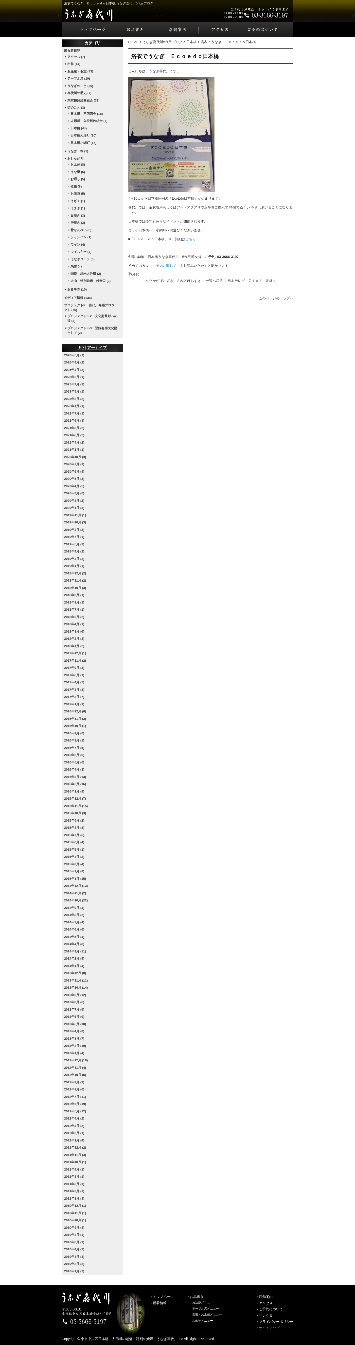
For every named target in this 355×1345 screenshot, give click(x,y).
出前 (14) (73, 64)
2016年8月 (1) (74, 740)
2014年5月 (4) (74, 937)
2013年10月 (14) (76, 987)
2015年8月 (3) (74, 827)
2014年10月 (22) (76, 900)
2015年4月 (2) (74, 857)
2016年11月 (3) (75, 719)
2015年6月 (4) (74, 842)
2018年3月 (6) (74, 631)
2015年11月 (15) (76, 806)
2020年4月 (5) (74, 486)
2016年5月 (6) (74, 762)
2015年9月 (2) (74, 820)
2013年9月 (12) (75, 995)
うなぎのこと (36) (80, 86)
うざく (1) (78, 201)
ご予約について (267, 29)
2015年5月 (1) (74, 849)
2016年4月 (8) (74, 769)
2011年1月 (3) (74, 1198)
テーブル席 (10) (78, 78)
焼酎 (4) (76, 266)
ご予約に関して (164, 266)
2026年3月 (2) (74, 370)
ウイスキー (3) (81, 252)
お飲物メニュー (202, 1320)
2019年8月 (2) (74, 530)
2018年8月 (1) (74, 602)
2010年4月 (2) (74, 1249)
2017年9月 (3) (74, 668)
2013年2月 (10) (75, 1046)
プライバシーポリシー (276, 1322)
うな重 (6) (78, 172)
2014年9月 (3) (74, 908)
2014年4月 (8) (74, 944)
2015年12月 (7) (75, 798)
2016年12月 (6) (75, 711)
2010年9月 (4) (74, 1227)
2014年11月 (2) (75, 893)
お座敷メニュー (202, 1302)
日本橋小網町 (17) (83, 143)
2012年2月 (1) (74, 1133)
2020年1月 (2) (74, 508)
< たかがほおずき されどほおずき (173, 281)
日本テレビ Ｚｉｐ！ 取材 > (251, 281)
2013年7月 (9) (74, 1009)
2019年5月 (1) (74, 544)
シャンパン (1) (81, 237)
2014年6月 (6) (74, 929)
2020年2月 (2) (74, 500)
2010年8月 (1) (74, 1235)
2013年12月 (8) (75, 973)
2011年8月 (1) (74, 1176)
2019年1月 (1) (74, 566)
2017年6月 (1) (74, 675)
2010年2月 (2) (74, 1264)
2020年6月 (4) (74, 471)
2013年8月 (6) (74, 1002)
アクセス (220, 29)
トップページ (88, 29)
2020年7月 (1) (74, 464)
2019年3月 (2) (74, 559)
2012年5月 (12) (75, 1111)
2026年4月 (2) (74, 362)
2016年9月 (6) (74, 733)
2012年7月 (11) (75, 1097)
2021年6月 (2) (74, 435)
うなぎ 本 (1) (77, 151)
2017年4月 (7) (74, 682)
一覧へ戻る (214, 281)
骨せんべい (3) (81, 230)
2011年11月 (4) (75, 1155)
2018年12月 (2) (75, 573)
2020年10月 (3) (75, 457)
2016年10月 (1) (75, 726)
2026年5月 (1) (74, 355)
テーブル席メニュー (205, 1308)
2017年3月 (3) (74, 689)
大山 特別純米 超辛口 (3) (91, 281)
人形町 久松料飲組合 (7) (89, 121)
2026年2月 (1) (74, 377)
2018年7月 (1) (74, 609)
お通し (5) (78, 179)
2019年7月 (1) (74, 537)
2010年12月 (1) (75, 1205)
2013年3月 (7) (74, 1038)
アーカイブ (97, 347)
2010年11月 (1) (75, 1213)
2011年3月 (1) (74, 1184)
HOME (133, 42)
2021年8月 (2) (74, 428)
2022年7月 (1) (74, 413)
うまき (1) (78, 208)
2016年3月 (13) (75, 777)
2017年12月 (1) (75, 653)
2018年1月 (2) (74, 646)
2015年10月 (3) (75, 813)
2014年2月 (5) (74, 958)
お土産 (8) (78, 164)
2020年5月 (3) (74, 479)
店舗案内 (177, 29)
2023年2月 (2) (74, 399)
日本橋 (191, 42)
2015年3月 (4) (74, 864)
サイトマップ (269, 1328)
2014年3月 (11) (75, 951)
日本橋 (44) (79, 128)
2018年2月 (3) (74, 638)
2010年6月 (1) (74, 1242)
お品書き (135, 29)
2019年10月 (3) (75, 522)
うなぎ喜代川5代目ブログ (162, 42)
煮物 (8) (76, 186)
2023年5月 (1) (74, 391)
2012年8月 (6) (74, 1089)
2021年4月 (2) (74, 442)
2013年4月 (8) (74, 1031)
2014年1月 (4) (74, 966)
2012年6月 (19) (75, 1104)
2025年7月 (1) (74, 384)
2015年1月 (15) (75, 878)
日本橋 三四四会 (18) (87, 114)
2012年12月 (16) (76, 1060)
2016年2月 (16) (75, 784)
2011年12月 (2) (75, 1147)
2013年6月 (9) (74, 1016)
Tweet (133, 274)
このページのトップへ (276, 298)
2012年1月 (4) (74, 1140)
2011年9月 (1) (74, 1169)
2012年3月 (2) (74, 1126)
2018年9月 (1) (74, 595)
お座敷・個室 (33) (80, 71)
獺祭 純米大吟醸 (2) (86, 274)
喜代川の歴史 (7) (79, 93)
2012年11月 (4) (75, 1067)
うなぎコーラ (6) (83, 259)
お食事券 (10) (77, 289)
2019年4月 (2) (74, 551)
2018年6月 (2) (74, 617)
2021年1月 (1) (74, 449)
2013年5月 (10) (75, 1024)
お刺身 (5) (78, 193)
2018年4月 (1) (74, 624)
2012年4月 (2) (74, 1118)
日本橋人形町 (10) (83, 135)
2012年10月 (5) (75, 1075)
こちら (190, 239)
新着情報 (160, 1303)
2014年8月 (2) (74, 915)
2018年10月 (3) (75, 588)
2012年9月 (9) (74, 1082)
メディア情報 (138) (78, 298)
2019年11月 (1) (75, 515)
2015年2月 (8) (74, 871)
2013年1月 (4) (74, 1053)
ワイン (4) (78, 244)
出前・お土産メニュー (207, 1314)
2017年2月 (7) (74, 697)
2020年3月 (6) (74, 493)
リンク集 (266, 1315)
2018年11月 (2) (75, 580)
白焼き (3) (78, 215)
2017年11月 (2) (75, 660)
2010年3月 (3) (74, 1257)
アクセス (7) (76, 57)
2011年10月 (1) (75, 1162)
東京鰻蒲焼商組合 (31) (83, 100)
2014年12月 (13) (76, 886)
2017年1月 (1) (74, 704)
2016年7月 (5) (74, 748)
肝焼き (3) (78, 222)
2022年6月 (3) (74, 420)
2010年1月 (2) (74, 1271)
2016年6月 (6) (74, 755)
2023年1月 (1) (74, 406)
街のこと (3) (76, 107)
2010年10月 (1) (75, 1220)
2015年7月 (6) (74, 835)
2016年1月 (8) (74, 791)
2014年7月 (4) (74, 922)
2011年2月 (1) (74, 1191)
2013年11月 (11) (76, 980)
